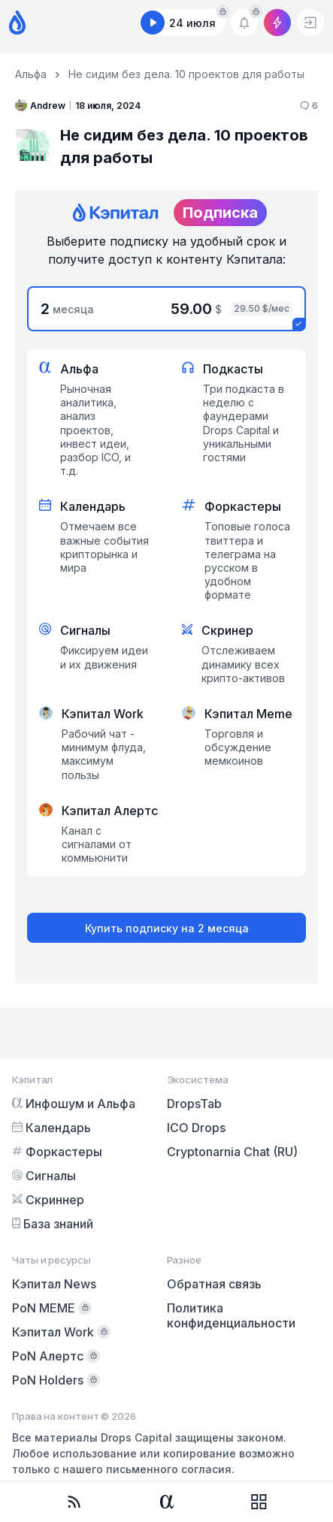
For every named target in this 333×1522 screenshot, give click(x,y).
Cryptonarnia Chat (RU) (232, 1151)
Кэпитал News (54, 1283)
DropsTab (194, 1103)
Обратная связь (214, 1283)
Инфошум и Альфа (73, 1103)
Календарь (51, 1127)
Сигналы (44, 1175)
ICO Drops (196, 1127)
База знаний (52, 1223)
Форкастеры (57, 1151)
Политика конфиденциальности (231, 1315)
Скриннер (48, 1199)
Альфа (31, 74)
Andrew (40, 105)
